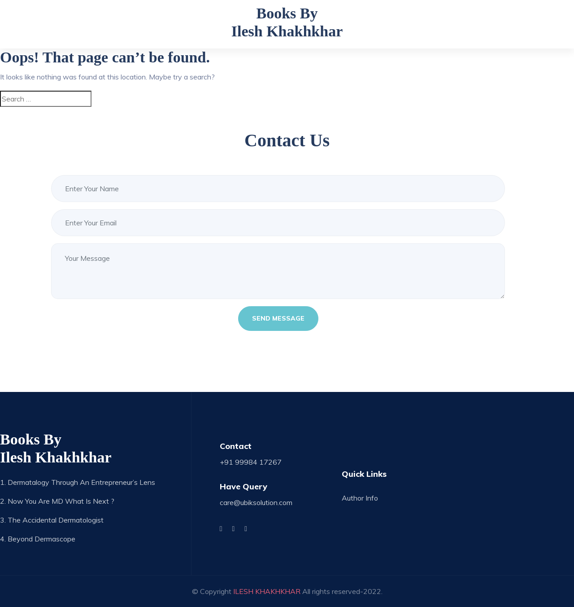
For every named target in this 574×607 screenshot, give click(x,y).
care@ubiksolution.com (256, 502)
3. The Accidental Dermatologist (52, 519)
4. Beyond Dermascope (37, 538)
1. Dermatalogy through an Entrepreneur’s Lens (77, 482)
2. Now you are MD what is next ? (57, 501)
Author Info (360, 497)
